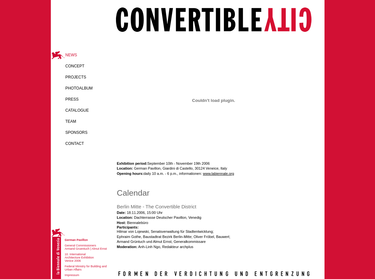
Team (70, 121)
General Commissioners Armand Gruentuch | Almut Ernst (86, 247)
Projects (75, 77)
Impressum (72, 275)
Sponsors (76, 132)
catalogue (77, 110)
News (71, 55)
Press (72, 99)
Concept (75, 66)
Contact (74, 143)
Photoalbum (79, 88)
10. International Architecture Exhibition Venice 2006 (79, 257)
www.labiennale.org (218, 173)
